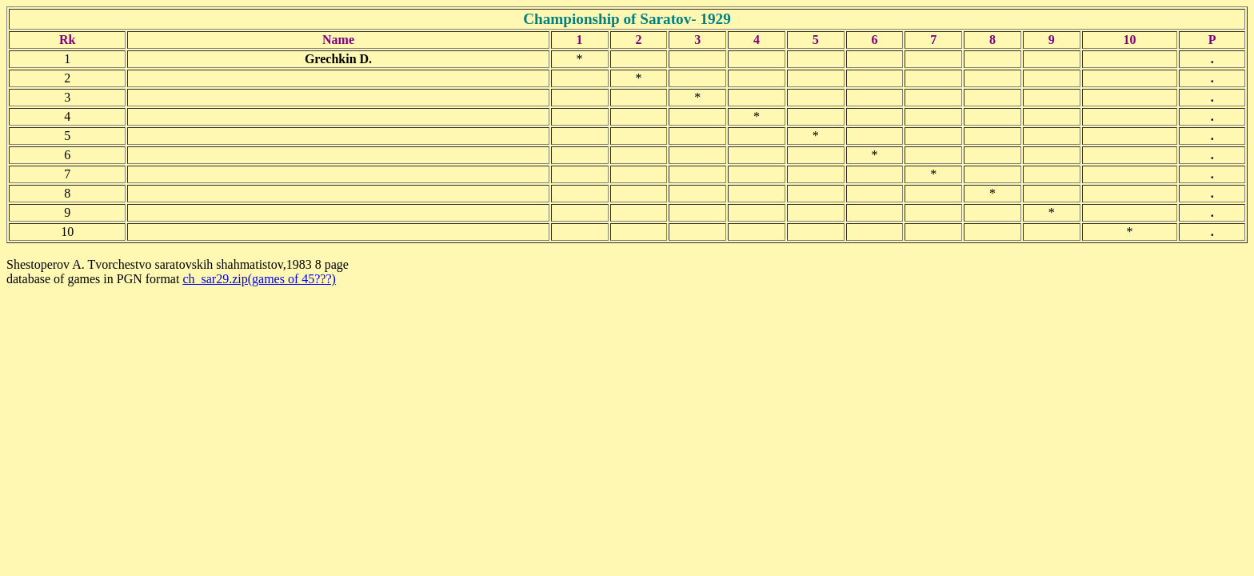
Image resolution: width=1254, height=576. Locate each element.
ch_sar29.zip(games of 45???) (258, 279)
